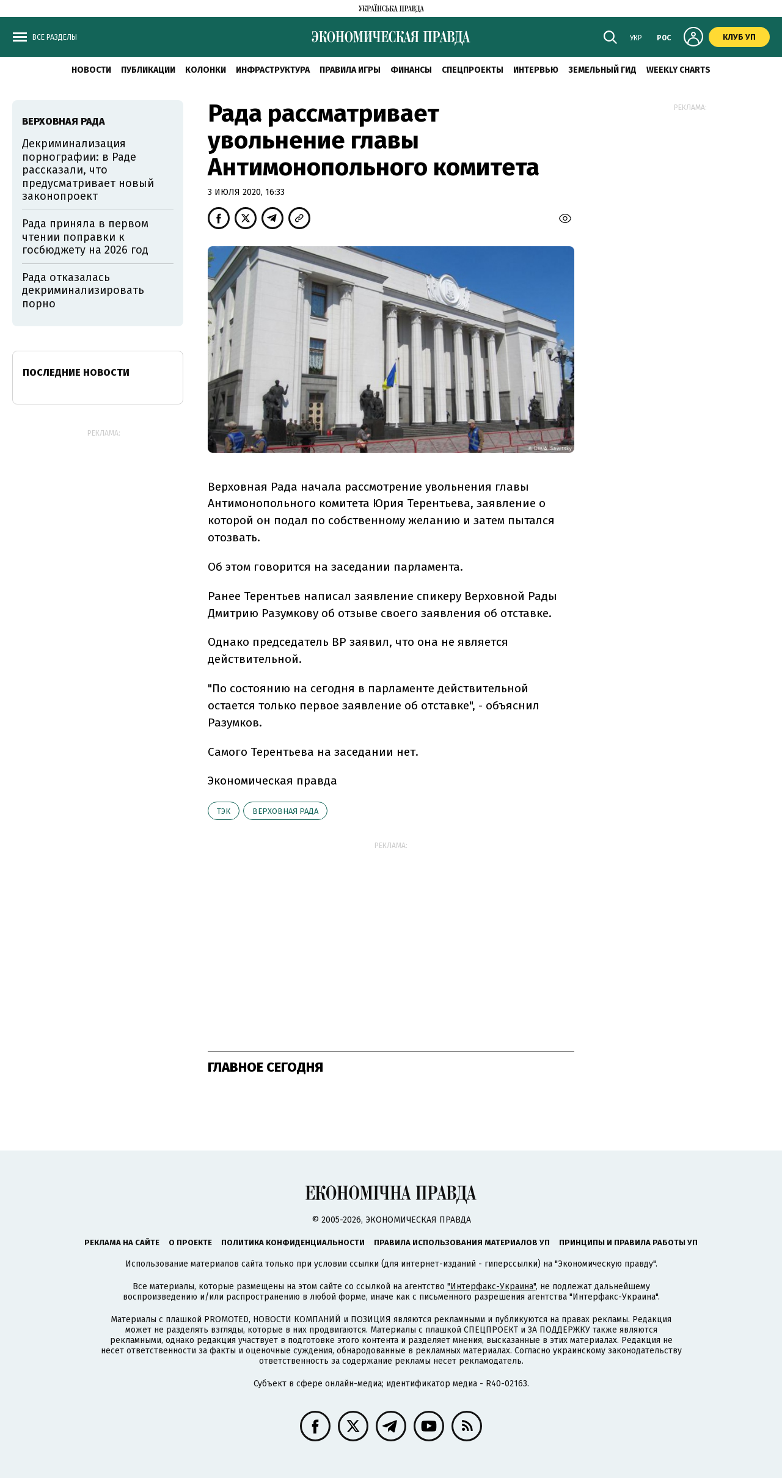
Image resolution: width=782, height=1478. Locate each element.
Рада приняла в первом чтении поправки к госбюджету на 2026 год (85, 237)
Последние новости (76, 372)
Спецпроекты (472, 70)
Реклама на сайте (121, 1242)
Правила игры (350, 70)
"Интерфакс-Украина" (491, 1286)
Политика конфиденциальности (293, 1242)
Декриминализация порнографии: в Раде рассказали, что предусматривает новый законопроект (88, 170)
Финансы (411, 70)
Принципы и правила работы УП (628, 1242)
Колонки (205, 70)
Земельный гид (602, 70)
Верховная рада (285, 811)
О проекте (190, 1242)
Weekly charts (678, 70)
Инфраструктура (273, 70)
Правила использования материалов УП (462, 1242)
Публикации (148, 70)
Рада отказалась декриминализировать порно (83, 290)
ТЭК (223, 811)
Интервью (535, 70)
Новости (91, 70)
